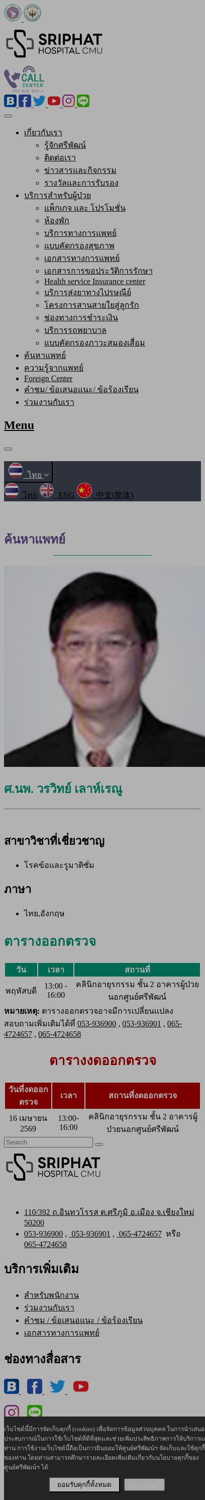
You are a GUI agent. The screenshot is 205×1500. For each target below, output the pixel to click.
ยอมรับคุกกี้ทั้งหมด (84, 1484)
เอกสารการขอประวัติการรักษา (98, 271)
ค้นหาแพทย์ (45, 355)
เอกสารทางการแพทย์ (82, 258)
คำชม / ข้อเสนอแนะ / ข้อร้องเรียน (83, 1320)
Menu (19, 424)
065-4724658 (59, 1034)
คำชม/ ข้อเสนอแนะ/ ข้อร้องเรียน (81, 389)
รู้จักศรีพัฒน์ (65, 145)
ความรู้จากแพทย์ (53, 368)
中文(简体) (105, 495)
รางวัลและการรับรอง (81, 183)
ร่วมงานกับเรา (49, 402)
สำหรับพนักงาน (51, 1295)
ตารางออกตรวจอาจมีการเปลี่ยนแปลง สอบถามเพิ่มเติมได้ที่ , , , (93, 1022)
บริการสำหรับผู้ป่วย (57, 195)
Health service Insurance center (94, 281)
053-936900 (96, 1023)
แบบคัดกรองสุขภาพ (79, 245)
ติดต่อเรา (60, 157)
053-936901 (141, 1023)
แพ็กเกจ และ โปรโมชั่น (85, 208)
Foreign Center (48, 378)
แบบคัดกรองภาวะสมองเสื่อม (94, 342)
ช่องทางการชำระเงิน (81, 317)
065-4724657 (139, 1233)
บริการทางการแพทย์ (80, 233)
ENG (57, 495)
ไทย (28, 475)
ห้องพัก (56, 220)
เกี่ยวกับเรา (43, 132)
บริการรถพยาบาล (75, 330)
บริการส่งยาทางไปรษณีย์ (87, 292)
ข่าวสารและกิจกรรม (80, 170)
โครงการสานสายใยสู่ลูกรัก (91, 305)
